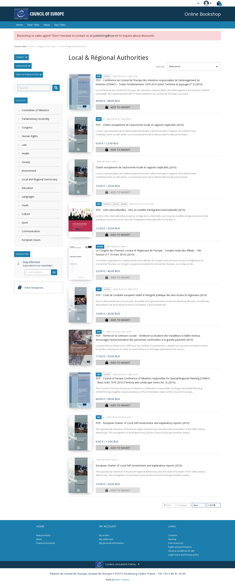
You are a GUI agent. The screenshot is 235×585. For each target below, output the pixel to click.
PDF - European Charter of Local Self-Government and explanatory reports (142, 423)
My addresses (106, 539)
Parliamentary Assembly (35, 118)
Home (19, 24)
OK (54, 272)
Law (24, 144)
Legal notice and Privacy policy (183, 554)
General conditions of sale (181, 550)
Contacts (172, 535)
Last (212, 505)
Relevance (194, 67)
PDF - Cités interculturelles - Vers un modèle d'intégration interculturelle (140, 210)
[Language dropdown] (191, 3)
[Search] (34, 88)
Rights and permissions (180, 546)
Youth (25, 205)
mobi (124, 204)
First (167, 505)
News (47, 24)
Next (195, 505)
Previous (182, 505)
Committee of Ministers (35, 110)
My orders (104, 535)
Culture (26, 214)
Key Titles (60, 24)
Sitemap (172, 539)
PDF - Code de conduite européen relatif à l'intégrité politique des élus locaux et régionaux (151, 295)
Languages (28, 196)
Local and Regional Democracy (39, 179)
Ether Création (122, 579)
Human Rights (30, 136)
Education (27, 188)
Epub (115, 204)
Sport (25, 222)
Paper (107, 76)
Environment (29, 170)
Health (25, 153)
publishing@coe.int (105, 36)
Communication (31, 231)
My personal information (111, 543)
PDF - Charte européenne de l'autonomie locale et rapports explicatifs (140, 124)
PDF (99, 76)
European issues (31, 240)
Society (26, 162)
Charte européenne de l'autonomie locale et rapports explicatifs (136, 167)
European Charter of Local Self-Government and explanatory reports (139, 465)
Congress (27, 127)
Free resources (175, 543)
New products (43, 535)
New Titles (33, 24)
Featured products (45, 543)
